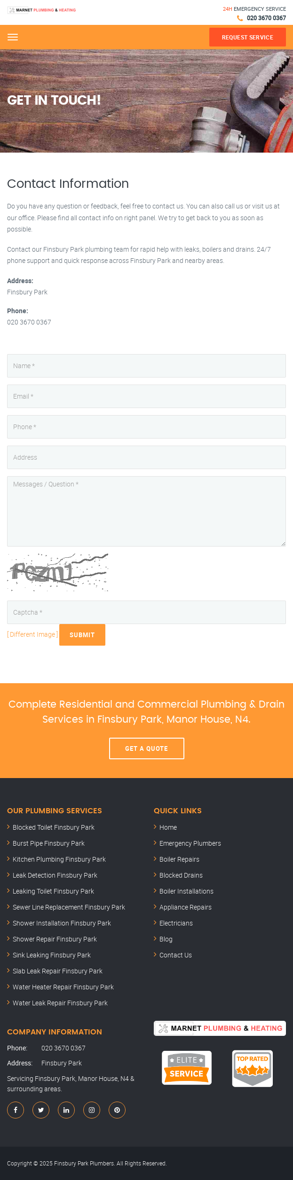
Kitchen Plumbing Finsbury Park (59, 859)
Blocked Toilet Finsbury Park (54, 827)
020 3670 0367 (266, 18)
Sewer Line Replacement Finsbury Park (69, 906)
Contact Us (175, 954)
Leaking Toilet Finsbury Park (53, 891)
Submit (82, 635)
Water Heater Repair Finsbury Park (63, 986)
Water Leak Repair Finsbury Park (60, 1002)
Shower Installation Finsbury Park (62, 922)
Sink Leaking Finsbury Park (52, 954)
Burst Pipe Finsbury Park (49, 843)
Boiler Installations (186, 891)
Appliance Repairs (185, 906)
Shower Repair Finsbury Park (55, 938)
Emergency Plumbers (190, 843)
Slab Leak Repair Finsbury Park (58, 970)
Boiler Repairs (179, 859)
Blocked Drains (181, 875)
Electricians (176, 922)
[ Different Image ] (32, 634)
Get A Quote (146, 748)
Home (168, 827)
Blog (166, 938)
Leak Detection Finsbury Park (55, 875)
